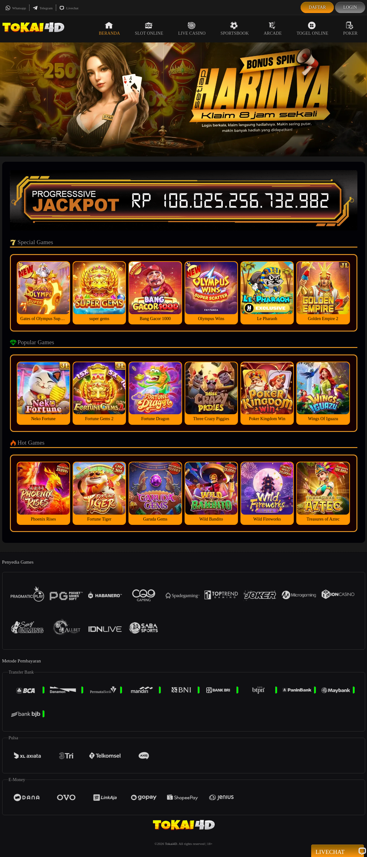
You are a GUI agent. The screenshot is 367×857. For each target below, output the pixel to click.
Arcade (273, 28)
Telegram (43, 8)
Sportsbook (235, 28)
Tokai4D (171, 844)
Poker (350, 28)
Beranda (109, 28)
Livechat (68, 8)
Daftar (317, 7)
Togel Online (312, 28)
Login (350, 7)
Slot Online (149, 28)
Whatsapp (15, 8)
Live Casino (192, 28)
